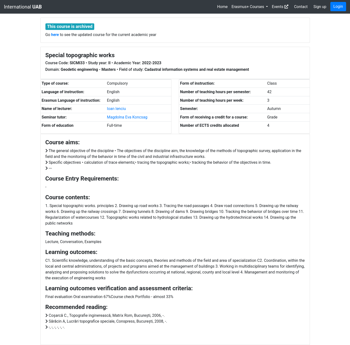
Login (338, 6)
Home (222, 6)
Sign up (320, 6)
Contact (301, 6)
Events (280, 6)
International (23, 7)
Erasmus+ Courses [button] (248, 6)
